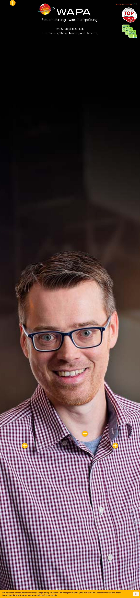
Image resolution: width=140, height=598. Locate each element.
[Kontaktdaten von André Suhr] (25, 445)
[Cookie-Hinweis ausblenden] (136, 594)
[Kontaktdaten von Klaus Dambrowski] (85, 434)
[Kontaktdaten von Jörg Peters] (115, 445)
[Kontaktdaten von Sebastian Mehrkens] (13, 3)
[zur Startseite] (67, 14)
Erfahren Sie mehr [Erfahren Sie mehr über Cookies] (50, 595)
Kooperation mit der (126, 4)
